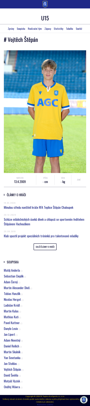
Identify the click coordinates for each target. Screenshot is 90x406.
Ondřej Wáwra (13, 387)
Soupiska (21, 29)
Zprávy (11, 29)
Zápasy (48, 29)
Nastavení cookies (45, 404)
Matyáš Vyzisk (13, 381)
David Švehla (12, 375)
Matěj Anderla (13, 270)
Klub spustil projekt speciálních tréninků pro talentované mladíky (41, 236)
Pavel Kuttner (13, 322)
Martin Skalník (13, 352)
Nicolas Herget (13, 299)
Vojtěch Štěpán (13, 369)
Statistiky (58, 29)
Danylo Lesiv (12, 328)
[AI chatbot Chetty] (83, 399)
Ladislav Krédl (13, 305)
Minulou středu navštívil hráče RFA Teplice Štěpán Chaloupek (38, 207)
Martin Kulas (12, 311)
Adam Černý (12, 282)
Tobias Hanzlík (13, 293)
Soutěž (79, 29)
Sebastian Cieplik (15, 276)
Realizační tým (35, 29)
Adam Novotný (13, 340)
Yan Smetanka (13, 357)
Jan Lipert (11, 334)
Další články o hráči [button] (45, 246)
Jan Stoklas (11, 363)
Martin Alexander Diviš (18, 287)
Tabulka (69, 29)
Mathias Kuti (12, 317)
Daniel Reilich (13, 346)
